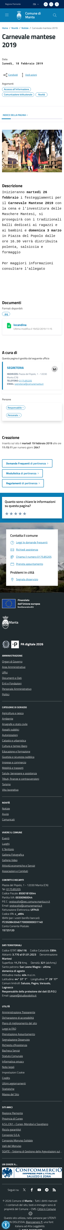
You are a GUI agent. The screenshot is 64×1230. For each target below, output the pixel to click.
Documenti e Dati (12, 678)
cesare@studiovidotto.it (23, 995)
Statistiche (8, 1089)
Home (5, 28)
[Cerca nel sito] (55, 15)
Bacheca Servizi (11, 1050)
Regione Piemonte (12, 1113)
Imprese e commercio (14, 762)
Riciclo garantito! (11, 1129)
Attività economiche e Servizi (18, 866)
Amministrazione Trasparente (18, 1012)
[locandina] (9, 325)
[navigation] (7, 15)
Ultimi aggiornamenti (14, 1083)
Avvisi (5, 814)
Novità (14, 28)
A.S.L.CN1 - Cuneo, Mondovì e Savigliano (25, 1124)
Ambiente (7, 719)
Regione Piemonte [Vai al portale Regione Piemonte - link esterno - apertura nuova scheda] (13, 4)
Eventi (5, 838)
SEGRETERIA (15, 367)
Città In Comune (46, 1209)
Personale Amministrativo (16, 689)
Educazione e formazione (16, 751)
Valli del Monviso (11, 1146)
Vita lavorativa (10, 790)
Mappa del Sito (10, 1094)
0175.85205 (25, 381)
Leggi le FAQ (9, 1029)
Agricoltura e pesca (13, 713)
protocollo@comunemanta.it (26, 906)
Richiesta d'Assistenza (14, 1045)
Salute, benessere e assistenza (19, 773)
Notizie (25, 28)
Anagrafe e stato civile (14, 724)
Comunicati (8, 819)
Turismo (6, 784)
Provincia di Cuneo (12, 1119)
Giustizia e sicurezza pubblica (18, 757)
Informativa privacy (13, 1061)
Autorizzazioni (10, 735)
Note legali (8, 1067)
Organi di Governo (12, 661)
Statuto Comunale (12, 1056)
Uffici (5, 672)
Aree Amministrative (13, 667)
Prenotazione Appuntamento (18, 1034)
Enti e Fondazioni (12, 683)
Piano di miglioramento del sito (19, 1023)
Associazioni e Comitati (15, 871)
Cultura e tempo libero (14, 746)
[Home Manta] (30, 15)
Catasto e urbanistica (14, 740)
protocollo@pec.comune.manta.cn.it (29, 901)
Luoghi (6, 844)
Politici (5, 694)
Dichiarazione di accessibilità (18, 1018)
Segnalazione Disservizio (16, 1040)
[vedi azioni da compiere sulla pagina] (28, 75)
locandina (19, 325)
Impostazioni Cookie (13, 1072)
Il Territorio (8, 849)
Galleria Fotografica (13, 855)
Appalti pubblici (10, 729)
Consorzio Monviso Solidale (17, 1140)
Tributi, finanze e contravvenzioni (20, 779)
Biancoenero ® (34, 1222)
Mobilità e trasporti (12, 768)
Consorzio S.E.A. (11, 1135)
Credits (6, 1078)
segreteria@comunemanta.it (29, 384)
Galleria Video (9, 860)
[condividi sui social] (10, 75)
